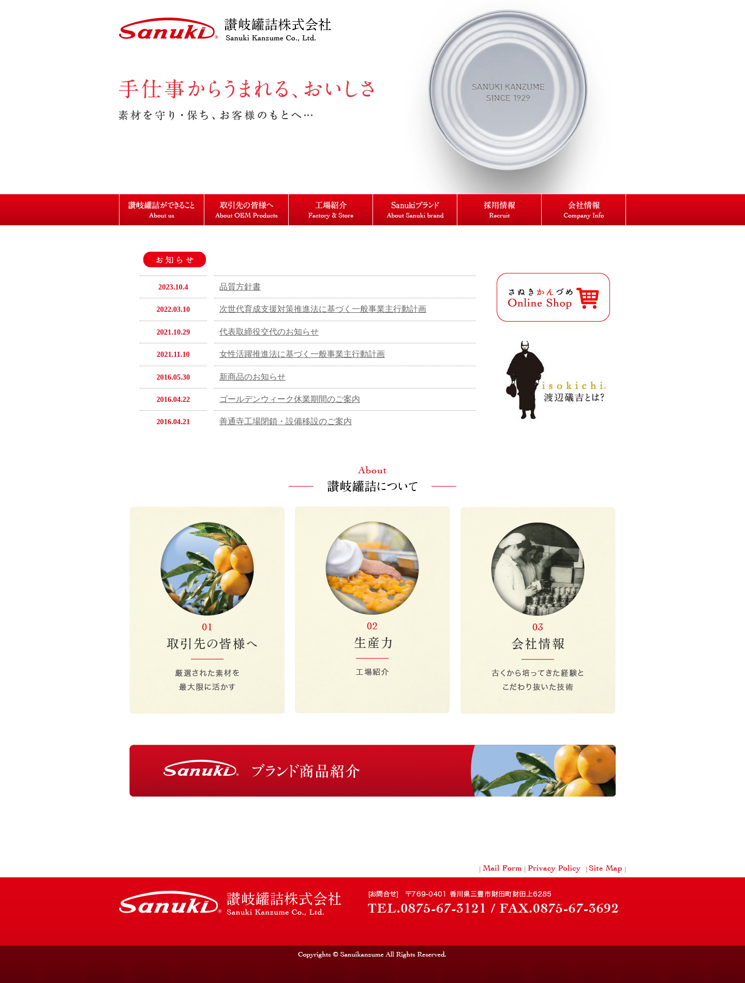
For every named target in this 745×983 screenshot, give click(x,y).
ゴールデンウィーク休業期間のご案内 (289, 399)
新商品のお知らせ (252, 376)
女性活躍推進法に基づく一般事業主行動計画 (302, 354)
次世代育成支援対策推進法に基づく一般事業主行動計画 (322, 309)
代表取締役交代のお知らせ (269, 331)
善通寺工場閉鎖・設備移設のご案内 (285, 421)
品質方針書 (240, 286)
